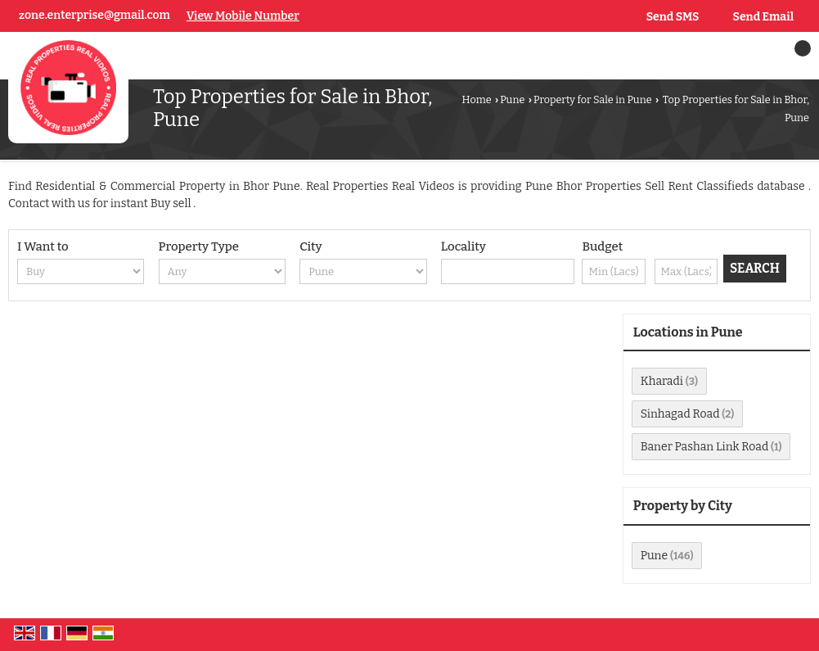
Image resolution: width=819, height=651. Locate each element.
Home (477, 99)
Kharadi (662, 381)
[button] (243, 16)
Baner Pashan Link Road (704, 447)
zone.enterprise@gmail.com (94, 15)
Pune (512, 99)
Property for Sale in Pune (592, 99)
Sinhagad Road (680, 414)
